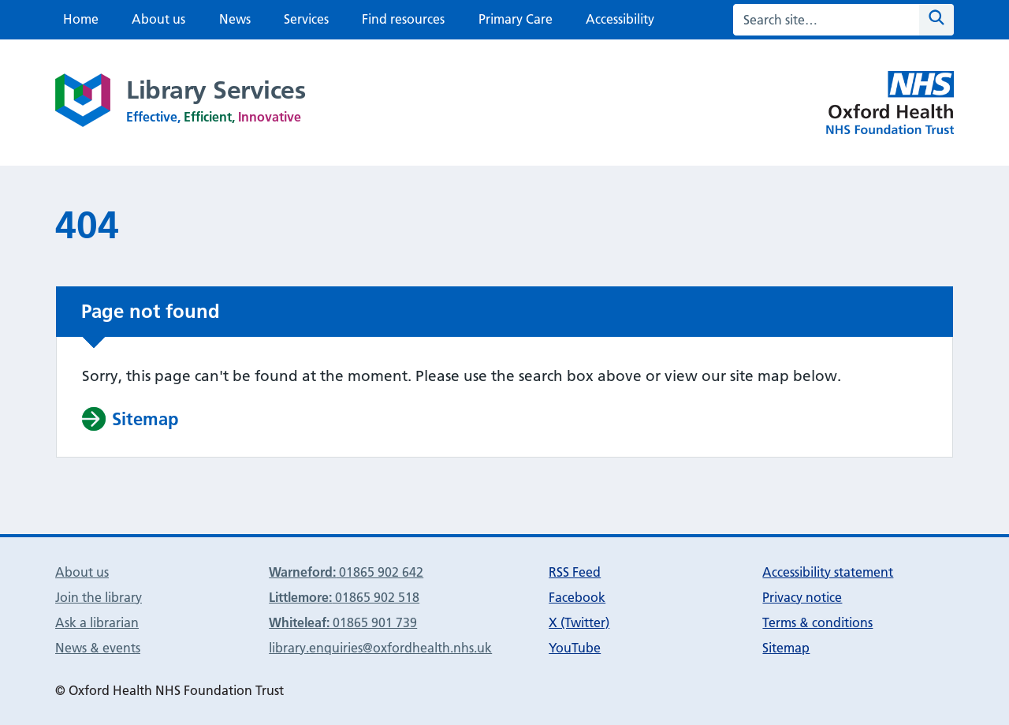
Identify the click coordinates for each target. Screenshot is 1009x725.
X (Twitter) (579, 622)
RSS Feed (575, 572)
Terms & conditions (817, 622)
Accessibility (620, 19)
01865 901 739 (343, 622)
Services (306, 19)
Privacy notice (802, 597)
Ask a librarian (97, 622)
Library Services (215, 90)
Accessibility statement (827, 572)
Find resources (403, 19)
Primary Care (515, 19)
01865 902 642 (346, 572)
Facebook (577, 597)
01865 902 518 (344, 597)
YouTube (575, 648)
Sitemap (786, 648)
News (235, 19)
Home (81, 19)
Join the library (98, 597)
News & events (97, 648)
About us (158, 19)
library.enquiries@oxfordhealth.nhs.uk (380, 648)
